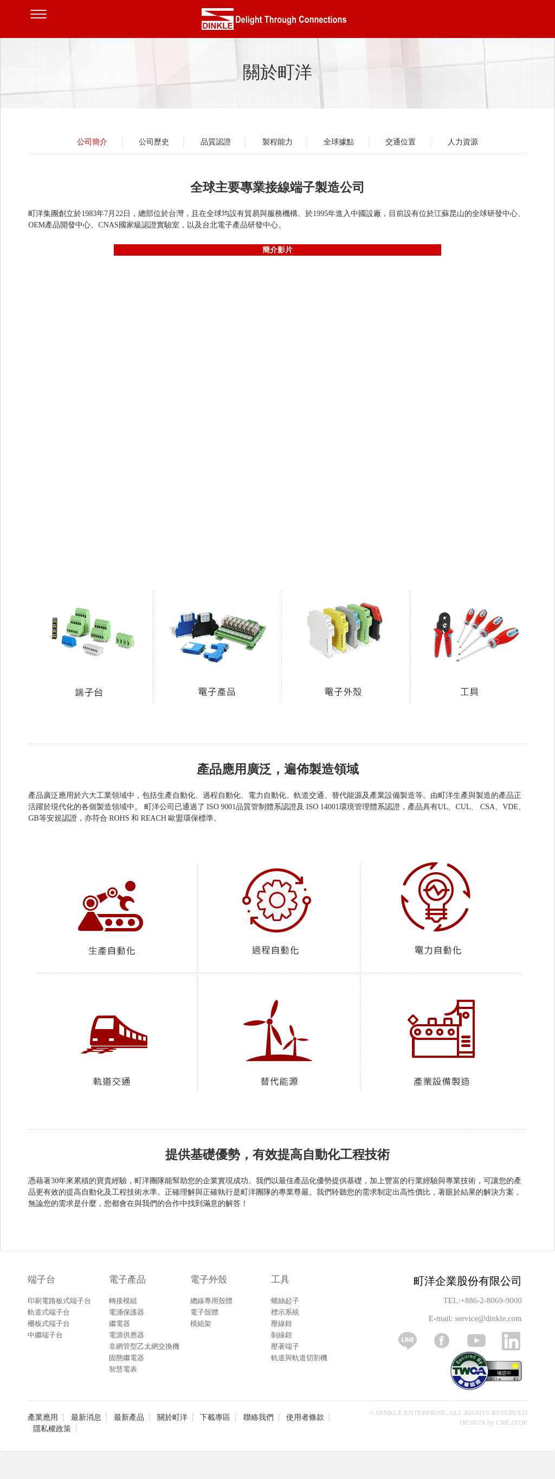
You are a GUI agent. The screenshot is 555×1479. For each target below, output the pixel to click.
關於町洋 (172, 1417)
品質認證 (216, 142)
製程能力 (277, 142)
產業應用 (43, 1417)
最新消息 (86, 1417)
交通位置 (400, 142)
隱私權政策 (52, 1429)
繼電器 (119, 1323)
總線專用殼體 (211, 1301)
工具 (280, 1279)
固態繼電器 (126, 1358)
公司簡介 (92, 142)
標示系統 (285, 1312)
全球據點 (339, 142)
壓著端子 (285, 1346)
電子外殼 (208, 1279)
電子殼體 (204, 1312)
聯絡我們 (258, 1417)
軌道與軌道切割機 (299, 1358)
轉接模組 (123, 1301)
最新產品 (129, 1417)
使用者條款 (305, 1417)
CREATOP (511, 1422)
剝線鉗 (281, 1335)
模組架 (200, 1323)
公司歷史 (154, 142)
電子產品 (127, 1279)
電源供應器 (126, 1335)
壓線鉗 (281, 1323)
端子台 (41, 1279)
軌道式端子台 (49, 1312)
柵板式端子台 (49, 1323)
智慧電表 (123, 1369)
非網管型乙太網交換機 (144, 1346)
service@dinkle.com (488, 1318)
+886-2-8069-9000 (490, 1300)
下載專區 (215, 1417)
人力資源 (463, 142)
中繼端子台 (45, 1335)
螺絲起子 (285, 1301)
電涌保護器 (126, 1312)
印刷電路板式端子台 (59, 1301)
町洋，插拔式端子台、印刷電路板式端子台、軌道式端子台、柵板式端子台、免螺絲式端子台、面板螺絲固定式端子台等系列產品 (277, 21)
